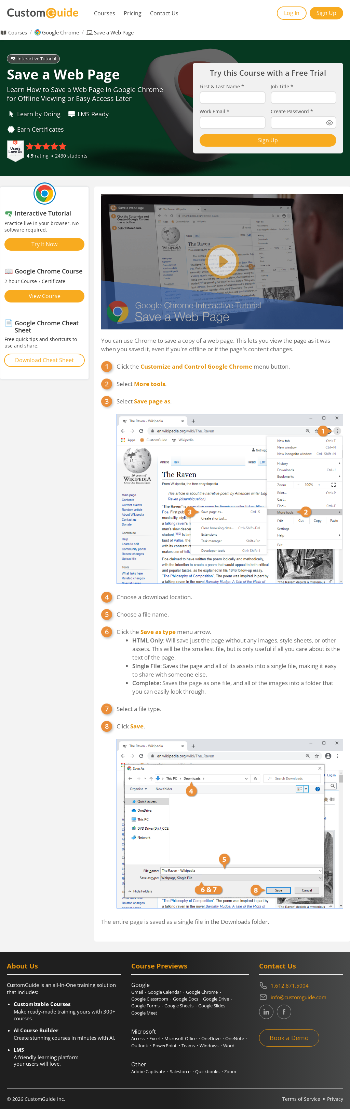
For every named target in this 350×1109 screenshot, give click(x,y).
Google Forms (145, 1006)
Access (138, 1038)
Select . (141, 384)
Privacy (335, 1099)
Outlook (139, 1046)
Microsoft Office (180, 1038)
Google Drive (216, 999)
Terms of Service (301, 1099)
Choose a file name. (143, 614)
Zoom (230, 1071)
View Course (44, 296)
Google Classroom (149, 999)
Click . (230, 815)
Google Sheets (178, 1006)
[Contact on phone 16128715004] (301, 985)
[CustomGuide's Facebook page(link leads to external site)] (284, 1012)
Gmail (137, 992)
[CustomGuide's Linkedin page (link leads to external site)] (266, 1012)
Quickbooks (207, 1071)
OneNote (234, 1038)
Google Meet (144, 1013)
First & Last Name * (222, 86)
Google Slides (211, 1006)
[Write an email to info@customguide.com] (301, 997)
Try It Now (44, 244)
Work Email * (214, 111)
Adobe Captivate (148, 1071)
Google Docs (185, 999)
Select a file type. (139, 709)
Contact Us (164, 13)
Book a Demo (289, 1038)
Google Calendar (164, 992)
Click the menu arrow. (230, 662)
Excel (154, 1038)
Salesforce (180, 1071)
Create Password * (292, 111)
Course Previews (159, 966)
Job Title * (282, 86)
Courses (104, 13)
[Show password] (329, 122)
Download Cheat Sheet (44, 360)
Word (228, 1046)
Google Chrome (60, 32)
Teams (188, 1046)
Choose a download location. (154, 597)
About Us (22, 966)
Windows (209, 1046)
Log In (291, 13)
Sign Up (326, 13)
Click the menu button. (203, 366)
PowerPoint (165, 1046)
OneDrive (210, 1038)
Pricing (133, 13)
